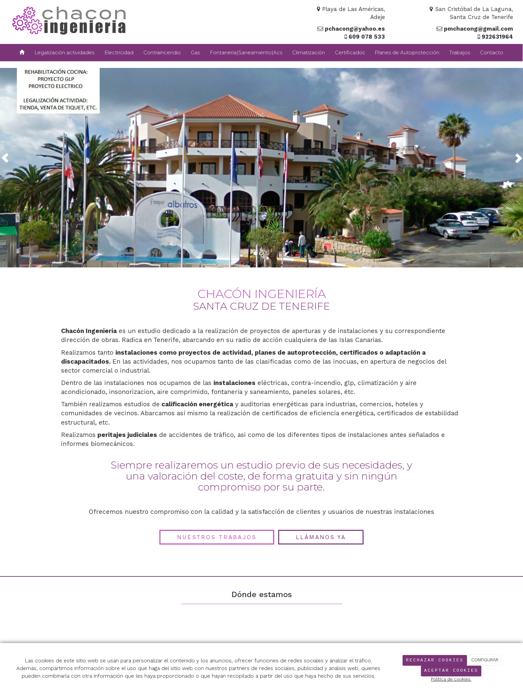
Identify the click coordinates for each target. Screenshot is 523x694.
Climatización (308, 52)
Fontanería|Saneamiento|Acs (246, 52)
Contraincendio (162, 52)
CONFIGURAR (484, 660)
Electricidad (118, 52)
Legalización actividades (64, 52)
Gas (195, 52)
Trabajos (459, 52)
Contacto (491, 52)
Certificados (350, 52)
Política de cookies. (451, 679)
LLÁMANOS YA (321, 537)
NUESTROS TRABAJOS (216, 537)
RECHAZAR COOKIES (435, 660)
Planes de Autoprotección (407, 52)
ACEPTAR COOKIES (451, 671)
